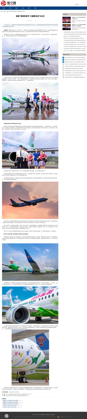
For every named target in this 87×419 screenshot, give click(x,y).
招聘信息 (48, 414)
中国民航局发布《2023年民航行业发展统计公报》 (75, 72)
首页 (2, 11)
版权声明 (43, 414)
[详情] (74, 22)
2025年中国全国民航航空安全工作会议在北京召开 (74, 44)
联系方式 (39, 414)
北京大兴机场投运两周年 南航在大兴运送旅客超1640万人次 (18, 394)
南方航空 (13, 392)
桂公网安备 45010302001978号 (65, 416)
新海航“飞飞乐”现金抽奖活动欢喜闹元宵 (72, 36)
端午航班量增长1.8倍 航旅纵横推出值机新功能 (75, 77)
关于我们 (34, 414)
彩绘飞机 (17, 392)
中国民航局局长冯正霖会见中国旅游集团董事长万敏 (17, 395)
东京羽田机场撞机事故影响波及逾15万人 (73, 75)
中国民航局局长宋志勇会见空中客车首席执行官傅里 (75, 32)
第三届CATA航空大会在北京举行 (10, 405)
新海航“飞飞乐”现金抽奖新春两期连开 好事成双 (74, 38)
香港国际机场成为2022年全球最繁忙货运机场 (74, 61)
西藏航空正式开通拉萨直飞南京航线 (10, 400)
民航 (8, 11)
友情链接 (53, 414)
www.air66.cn (26, 416)
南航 (10, 392)
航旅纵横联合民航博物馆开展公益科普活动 (74, 68)
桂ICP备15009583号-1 (51, 416)
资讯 (5, 11)
